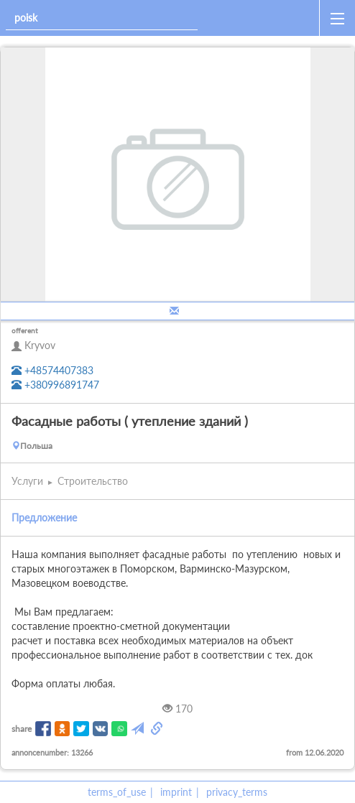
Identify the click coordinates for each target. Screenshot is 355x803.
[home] (261, 18)
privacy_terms (236, 792)
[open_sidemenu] (337, 18)
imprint (176, 792)
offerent (24, 330)
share (21, 728)
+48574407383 (52, 370)
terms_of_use (117, 792)
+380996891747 (55, 385)
